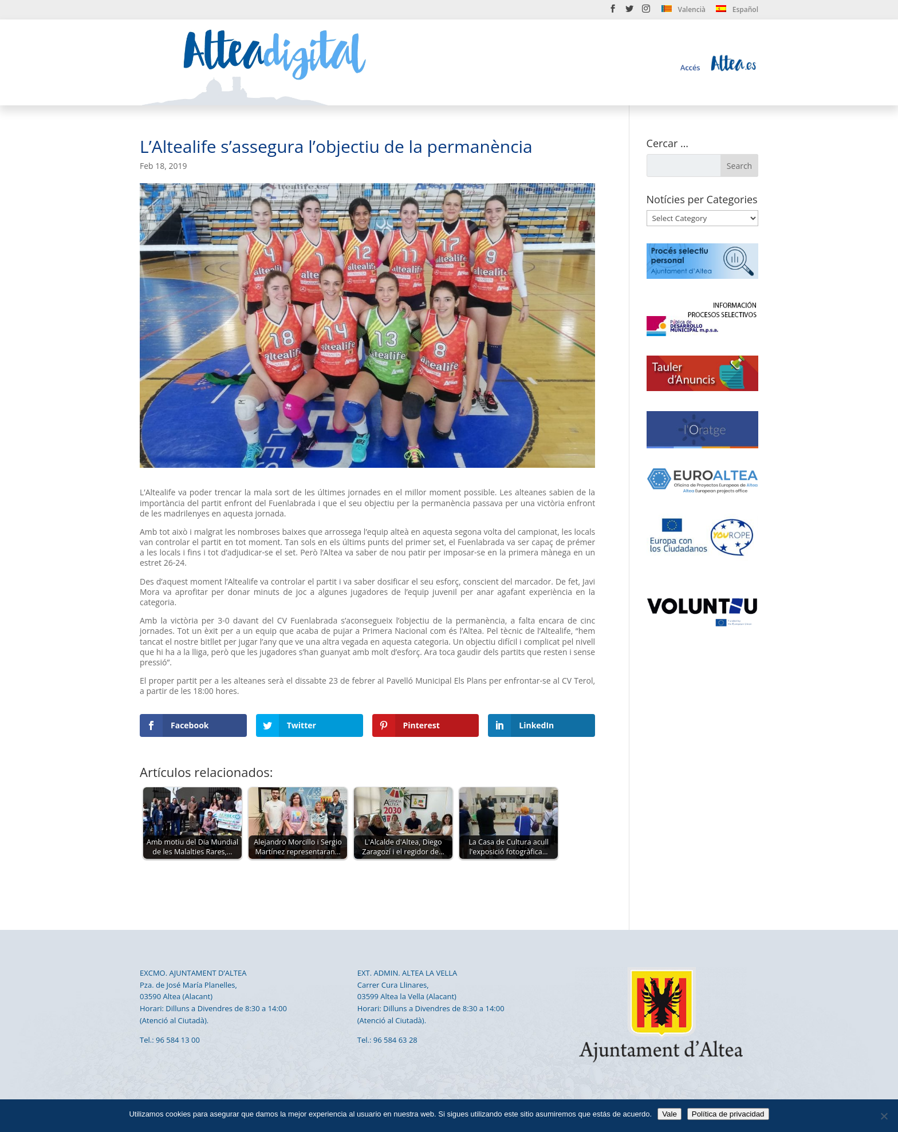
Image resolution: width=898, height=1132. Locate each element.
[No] (883, 1116)
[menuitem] (683, 11)
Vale (669, 1114)
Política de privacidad (728, 1114)
